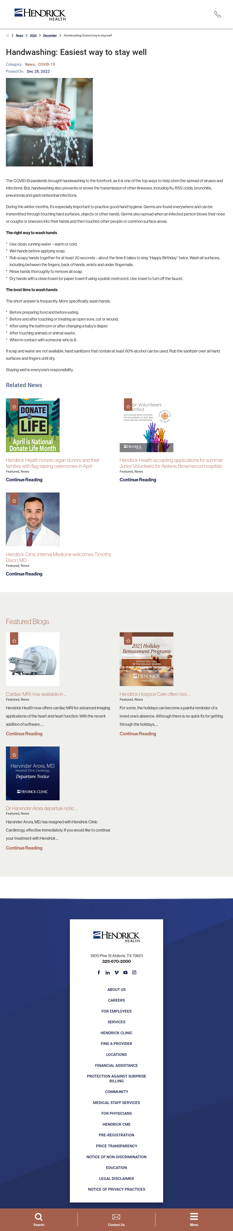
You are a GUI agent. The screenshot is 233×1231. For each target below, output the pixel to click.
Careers (116, 1000)
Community (116, 1091)
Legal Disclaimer (116, 1178)
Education (116, 1167)
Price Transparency (116, 1145)
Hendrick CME (117, 1124)
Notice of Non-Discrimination (116, 1156)
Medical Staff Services (116, 1102)
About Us (116, 989)
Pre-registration (116, 1135)
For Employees (116, 1011)
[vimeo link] (116, 972)
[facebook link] (98, 972)
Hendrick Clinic (116, 1032)
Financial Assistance (116, 1065)
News (19, 35)
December (50, 35)
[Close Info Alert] (226, 4)
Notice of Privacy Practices (116, 1189)
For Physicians (116, 1113)
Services (116, 1021)
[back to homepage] (7, 35)
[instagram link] (134, 972)
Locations (116, 1054)
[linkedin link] (107, 972)
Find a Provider (116, 1043)
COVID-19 (46, 64)
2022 (33, 35)
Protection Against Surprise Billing (116, 1078)
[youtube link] (125, 972)
